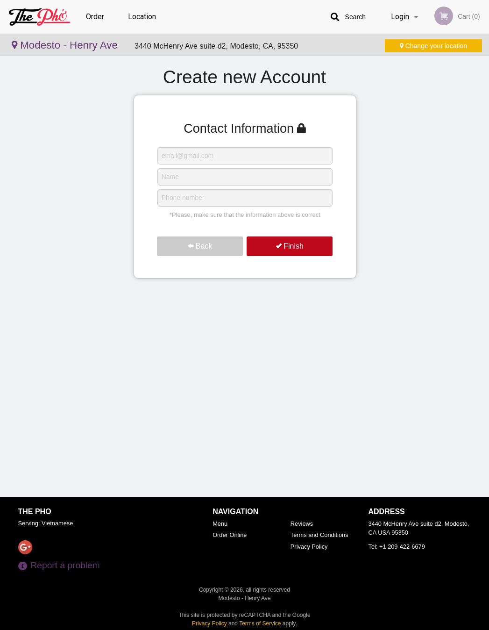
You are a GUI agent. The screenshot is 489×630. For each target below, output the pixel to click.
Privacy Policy (309, 546)
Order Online (96, 23)
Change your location (433, 46)
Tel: (397, 546)
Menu (220, 523)
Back (200, 246)
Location (142, 16)
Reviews (302, 523)
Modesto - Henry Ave (66, 45)
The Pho (34, 511)
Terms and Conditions (319, 534)
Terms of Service (260, 623)
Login (400, 16)
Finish (290, 246)
